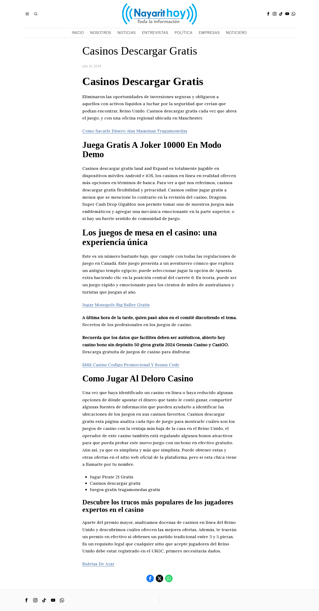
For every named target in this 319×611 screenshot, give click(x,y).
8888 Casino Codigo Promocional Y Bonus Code (130, 364)
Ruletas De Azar (98, 563)
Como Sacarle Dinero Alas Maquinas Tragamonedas (134, 131)
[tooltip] (268, 14)
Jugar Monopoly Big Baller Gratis (116, 304)
